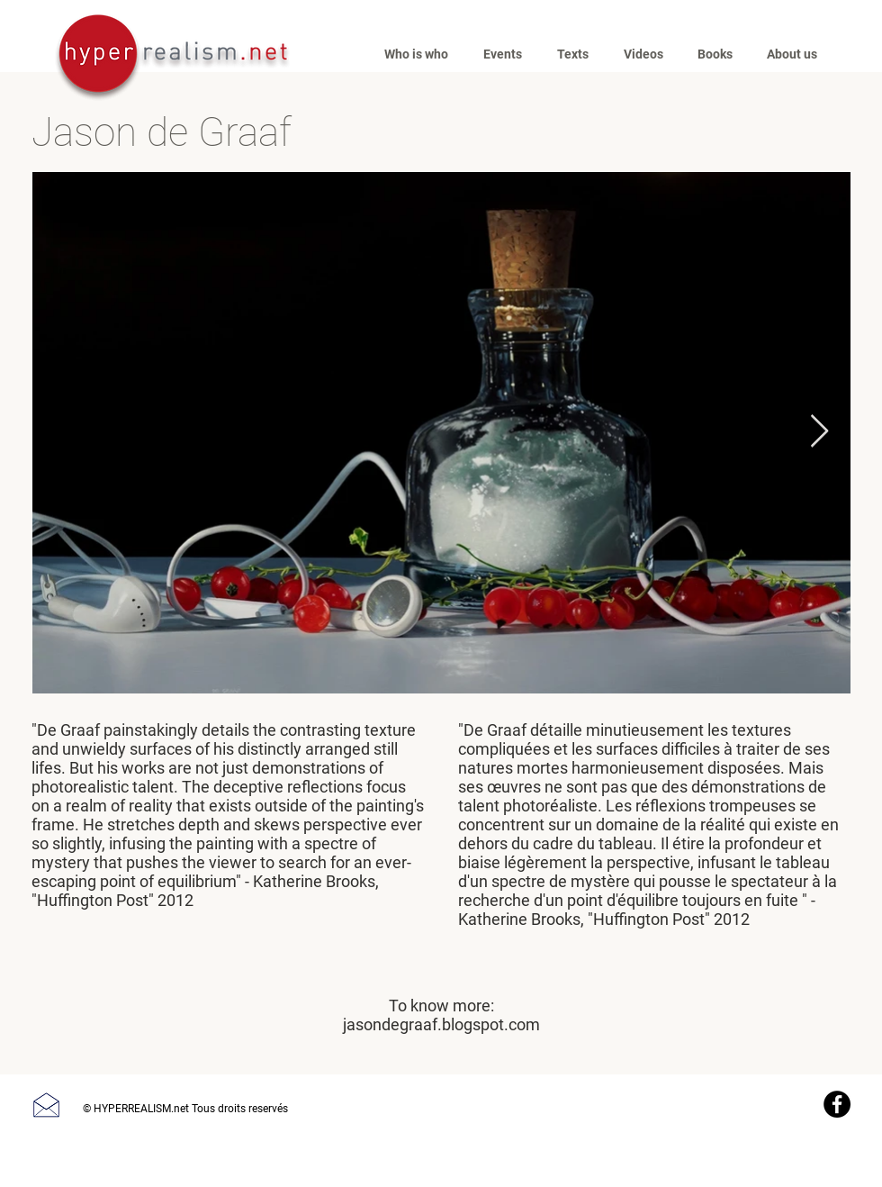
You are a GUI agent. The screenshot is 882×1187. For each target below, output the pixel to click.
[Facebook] (837, 1104)
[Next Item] (819, 431)
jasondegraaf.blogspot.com (441, 1024)
